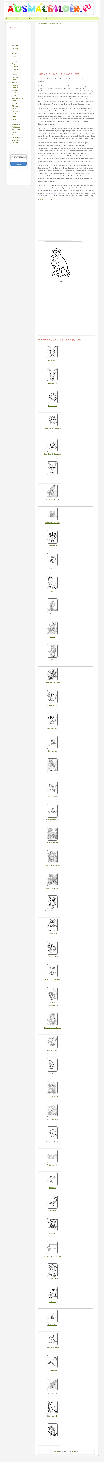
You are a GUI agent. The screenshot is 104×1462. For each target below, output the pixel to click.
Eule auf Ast (52, 750)
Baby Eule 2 (52, 382)
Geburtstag (16, 69)
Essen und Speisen (18, 59)
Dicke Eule (52, 567)
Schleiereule (52, 1369)
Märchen (15, 93)
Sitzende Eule (52, 1392)
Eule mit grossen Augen (52, 1027)
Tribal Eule (52, 1438)
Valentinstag (16, 124)
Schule (14, 114)
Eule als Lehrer (52, 727)
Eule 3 (52, 636)
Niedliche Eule (52, 1324)
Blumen (14, 53)
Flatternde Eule (52, 1164)
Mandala (15, 87)
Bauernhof (15, 48)
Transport (15, 119)
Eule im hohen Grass (52, 864)
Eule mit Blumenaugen (52, 910)
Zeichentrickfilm (17, 137)
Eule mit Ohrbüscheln (52, 978)
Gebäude (15, 66)
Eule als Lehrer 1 (52, 704)
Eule (52, 1072)
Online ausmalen (52, 19)
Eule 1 (52, 590)
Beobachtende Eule (52, 498)
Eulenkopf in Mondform (52, 1141)
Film (13, 64)
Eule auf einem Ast (52, 818)
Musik (14, 95)
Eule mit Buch (52, 932)
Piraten (14, 103)
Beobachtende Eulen (52, 522)
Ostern (14, 101)
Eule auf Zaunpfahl (52, 773)
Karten (40, 19)
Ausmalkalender (29, 19)
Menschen (15, 90)
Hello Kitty (15, 77)
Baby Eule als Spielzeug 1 (52, 429)
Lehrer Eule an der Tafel (52, 1255)
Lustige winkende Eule (52, 1278)
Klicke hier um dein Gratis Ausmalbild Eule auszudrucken (57, 200)
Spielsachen (16, 111)
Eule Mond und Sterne (52, 681)
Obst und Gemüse (18, 98)
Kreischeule (52, 1232)
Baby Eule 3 (52, 405)
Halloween (15, 72)
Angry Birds (16, 45)
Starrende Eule (52, 1415)
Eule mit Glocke (52, 955)
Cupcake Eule (52, 544)
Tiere (14, 116)
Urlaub (14, 122)
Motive (18, 19)
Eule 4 (52, 658)
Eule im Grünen (52, 841)
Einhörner (15, 61)
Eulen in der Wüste (52, 1118)
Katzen (14, 82)
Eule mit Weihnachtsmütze (52, 1003)
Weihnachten (16, 127)
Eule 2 (52, 613)
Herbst (14, 79)
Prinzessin (15, 106)
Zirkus (14, 135)
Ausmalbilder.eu (73, 1451)
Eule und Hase (52, 1049)
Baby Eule (52, 476)
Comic (14, 56)
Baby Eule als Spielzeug (52, 453)
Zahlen (14, 132)
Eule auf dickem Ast (52, 795)
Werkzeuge (16, 129)
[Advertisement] (17, 37)
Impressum (57, 1451)
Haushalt (15, 74)
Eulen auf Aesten (52, 1095)
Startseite (10, 19)
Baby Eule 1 (52, 359)
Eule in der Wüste (52, 887)
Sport (14, 108)
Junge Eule (52, 1187)
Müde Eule (52, 1301)
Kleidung (15, 85)
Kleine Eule (52, 1209)
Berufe (14, 51)
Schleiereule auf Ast (52, 1346)
